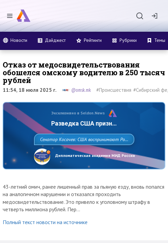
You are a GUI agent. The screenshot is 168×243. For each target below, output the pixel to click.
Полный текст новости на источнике (45, 237)
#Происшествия (113, 90)
